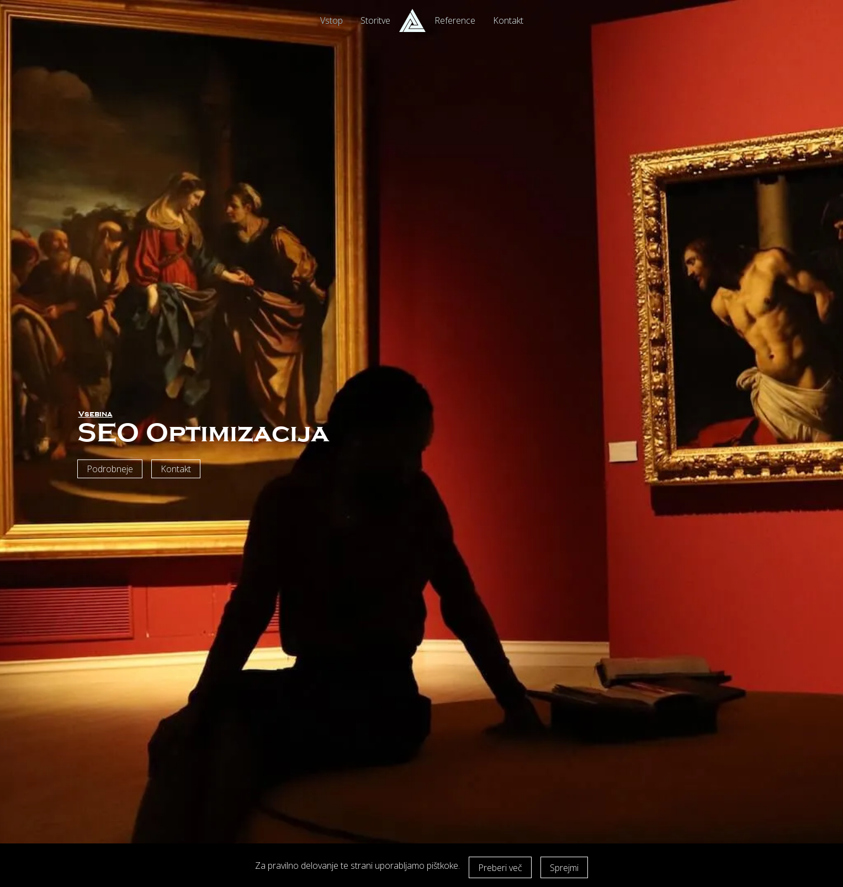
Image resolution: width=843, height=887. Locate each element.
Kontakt (508, 20)
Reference (454, 20)
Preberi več (500, 868)
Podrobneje (110, 469)
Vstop (331, 20)
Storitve (375, 20)
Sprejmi (564, 868)
